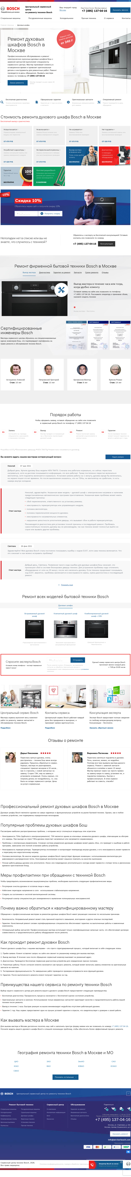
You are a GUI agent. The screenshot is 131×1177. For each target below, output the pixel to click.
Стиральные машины (10, 18)
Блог (48, 1115)
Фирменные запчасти (79, 1112)
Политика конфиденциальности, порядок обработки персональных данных (68, 1164)
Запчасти (78, 273)
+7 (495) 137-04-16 (94, 10)
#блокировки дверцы (25, 449)
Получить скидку (52, 213)
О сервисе (109, 18)
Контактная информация (56, 1112)
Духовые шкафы (27, 1115)
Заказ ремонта (17, 83)
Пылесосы (4, 1125)
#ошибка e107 (7, 449)
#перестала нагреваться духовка (63, 449)
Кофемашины (6, 1115)
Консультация (106, 244)
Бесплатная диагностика (80, 1115)
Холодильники (66, 18)
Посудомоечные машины (40, 18)
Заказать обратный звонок (101, 728)
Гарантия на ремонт (61, 273)
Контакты (126, 18)
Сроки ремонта (91, 273)
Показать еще (67, 585)
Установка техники (28, 1122)
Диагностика (44, 273)
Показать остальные (64, 1077)
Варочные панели (27, 1119)
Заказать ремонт (120, 1134)
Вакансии (50, 1119)
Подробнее (6, 728)
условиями (85, 669)
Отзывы (105, 273)
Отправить (78, 660)
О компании (51, 1109)
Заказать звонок (120, 10)
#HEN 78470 (41, 449)
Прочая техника (88, 18)
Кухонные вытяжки (8, 1122)
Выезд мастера (29, 273)
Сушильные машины (28, 1112)
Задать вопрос (118, 457)
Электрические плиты (9, 1119)
